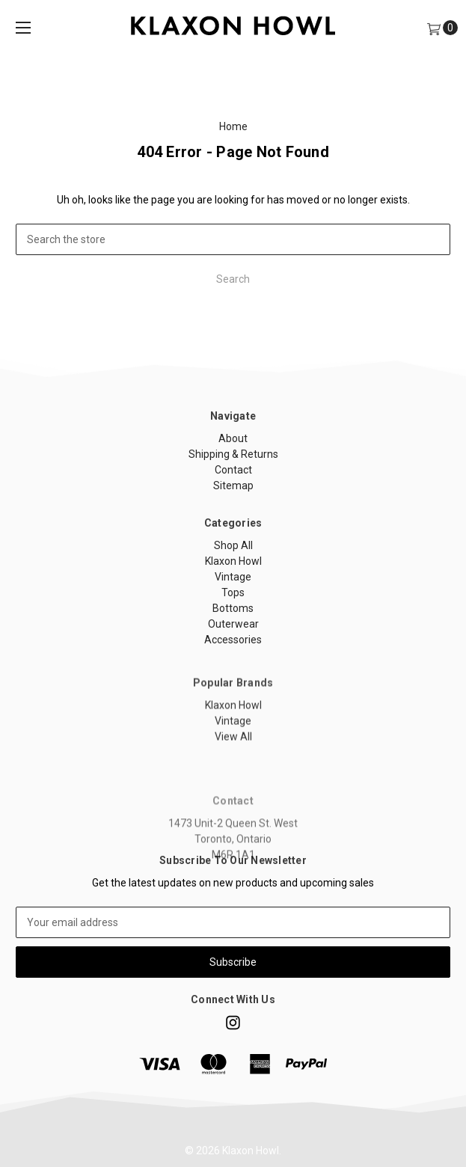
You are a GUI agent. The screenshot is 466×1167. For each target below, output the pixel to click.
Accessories (233, 640)
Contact (233, 470)
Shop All (233, 545)
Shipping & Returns (233, 454)
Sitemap (233, 485)
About (233, 438)
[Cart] (433, 28)
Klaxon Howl (233, 561)
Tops (233, 592)
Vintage (233, 577)
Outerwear (233, 624)
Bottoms (233, 608)
